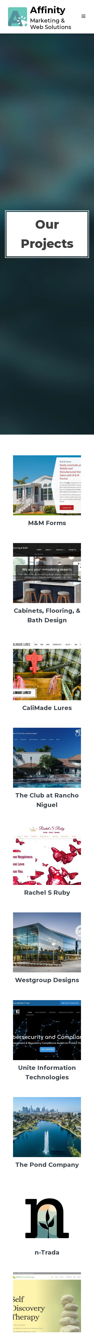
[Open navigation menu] (83, 17)
